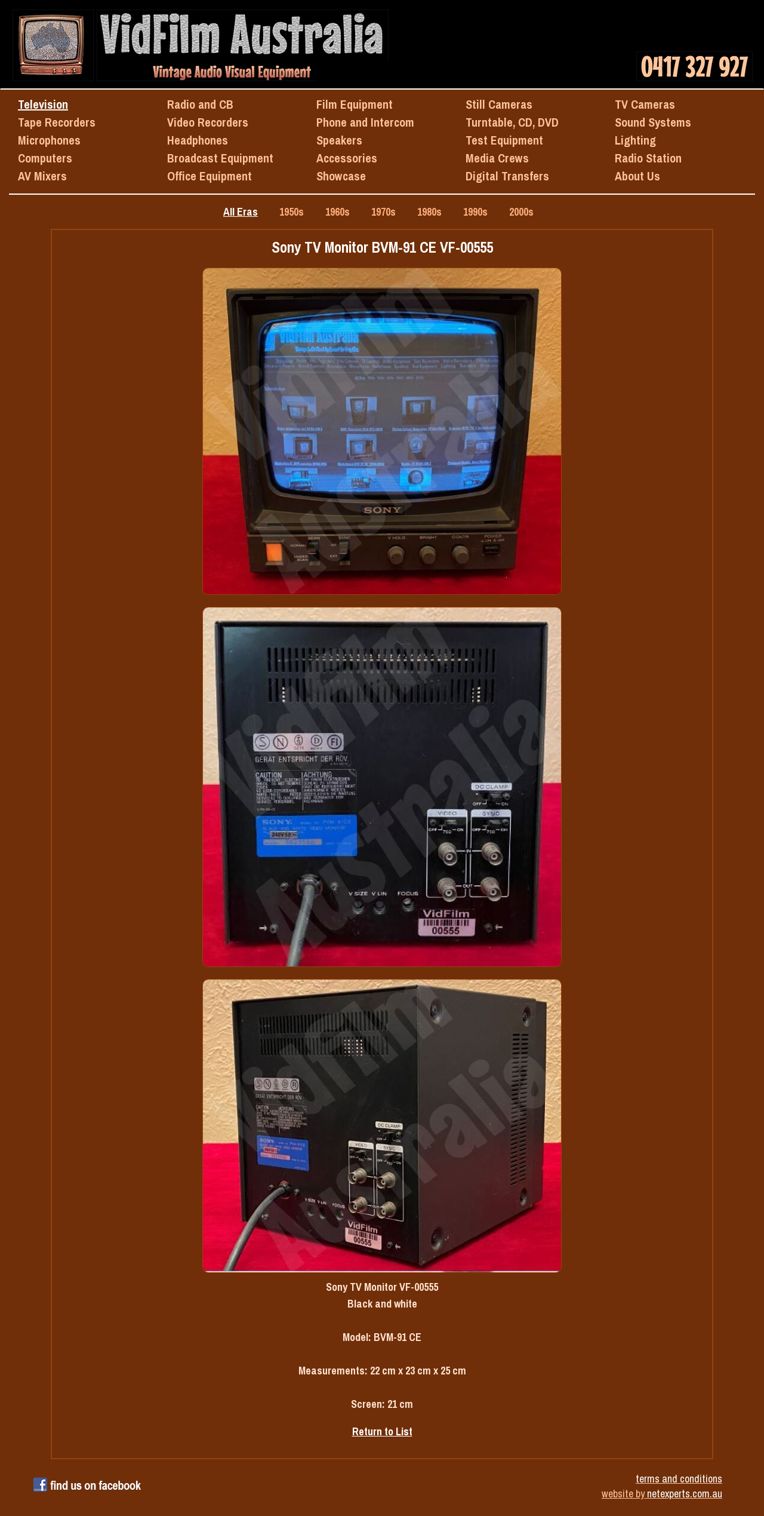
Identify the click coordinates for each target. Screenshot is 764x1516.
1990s (475, 211)
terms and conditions (679, 1478)
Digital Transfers (507, 176)
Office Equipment (209, 176)
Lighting (635, 140)
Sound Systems (653, 122)
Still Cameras (499, 104)
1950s (291, 211)
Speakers (339, 140)
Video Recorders (207, 122)
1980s (429, 211)
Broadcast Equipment (220, 158)
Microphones (49, 140)
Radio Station (648, 158)
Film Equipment (354, 104)
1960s (337, 211)
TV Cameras (645, 104)
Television (43, 104)
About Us (637, 176)
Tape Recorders (57, 122)
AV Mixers (42, 176)
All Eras (240, 211)
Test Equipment (504, 140)
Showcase (341, 176)
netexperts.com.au (684, 1493)
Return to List (382, 1431)
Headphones (197, 140)
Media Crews (497, 158)
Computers (45, 158)
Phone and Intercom (365, 122)
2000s (521, 211)
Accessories (346, 158)
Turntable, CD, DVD (512, 122)
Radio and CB (200, 104)
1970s (383, 211)
